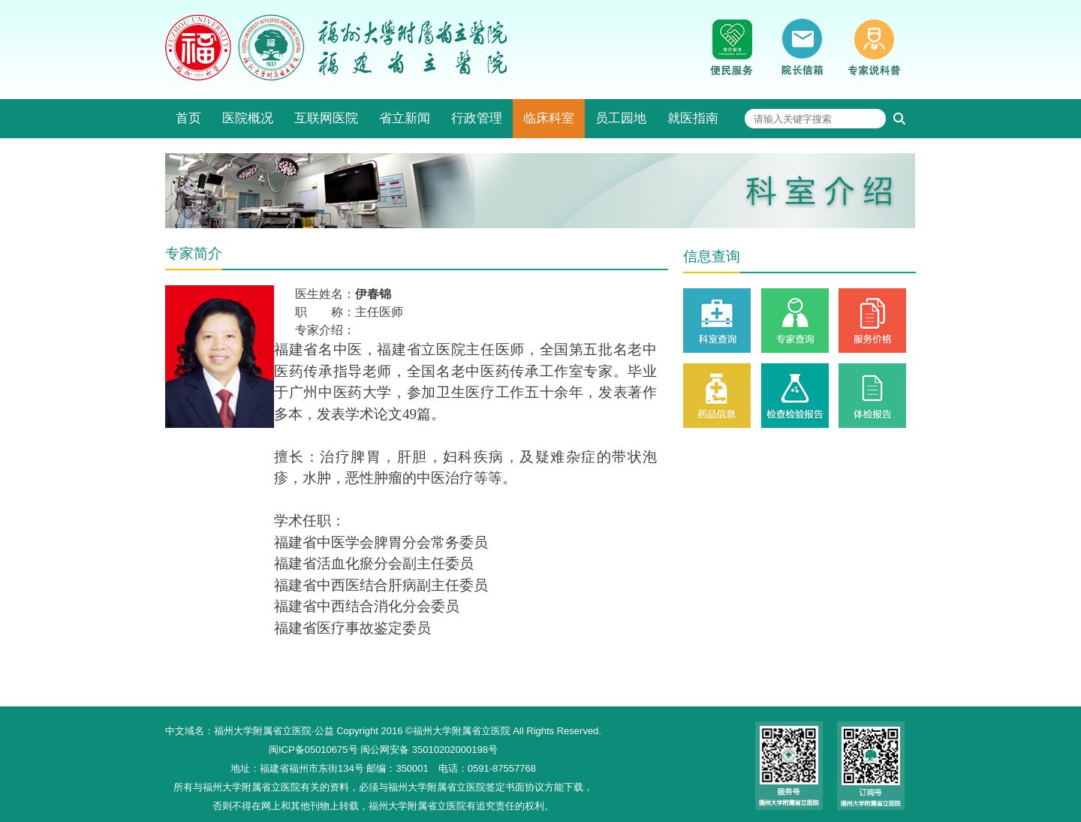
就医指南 (692, 118)
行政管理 (476, 118)
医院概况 (247, 118)
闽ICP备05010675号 (313, 749)
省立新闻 (404, 118)
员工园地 (620, 118)
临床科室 (548, 118)
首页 (188, 118)
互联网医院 (326, 118)
